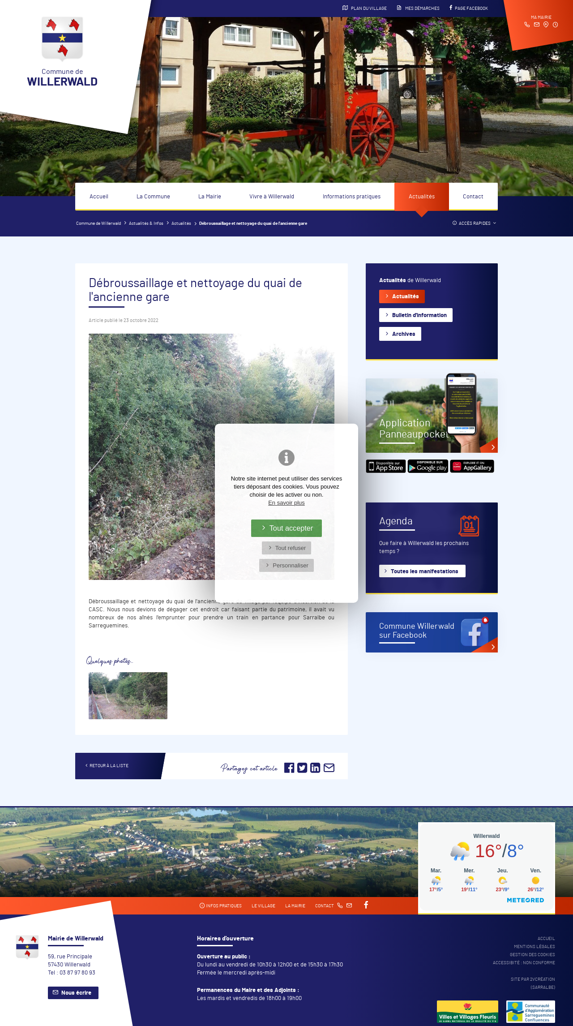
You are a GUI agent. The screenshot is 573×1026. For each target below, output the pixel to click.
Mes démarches (418, 8)
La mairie (295, 906)
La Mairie (209, 197)
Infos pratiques (220, 906)
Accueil (99, 197)
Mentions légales (534, 946)
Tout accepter (291, 528)
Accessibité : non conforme (524, 963)
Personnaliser (290, 565)
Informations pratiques (352, 197)
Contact (473, 197)
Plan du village (364, 8)
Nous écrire (76, 993)
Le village (263, 906)
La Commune (153, 197)
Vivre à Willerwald (271, 197)
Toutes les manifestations (424, 572)
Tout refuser (290, 548)
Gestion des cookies (532, 955)
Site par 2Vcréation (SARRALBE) (533, 983)
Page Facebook (468, 8)
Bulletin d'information (419, 315)
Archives (403, 334)
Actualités (422, 197)
